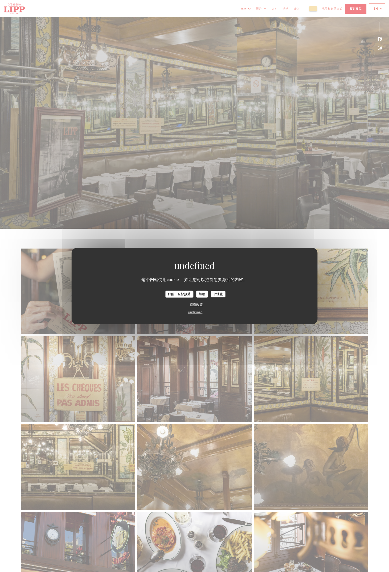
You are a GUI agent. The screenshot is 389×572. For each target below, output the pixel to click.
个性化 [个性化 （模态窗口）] (218, 294)
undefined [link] (195, 312)
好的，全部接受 (179, 294)
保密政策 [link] (196, 304)
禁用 (202, 294)
